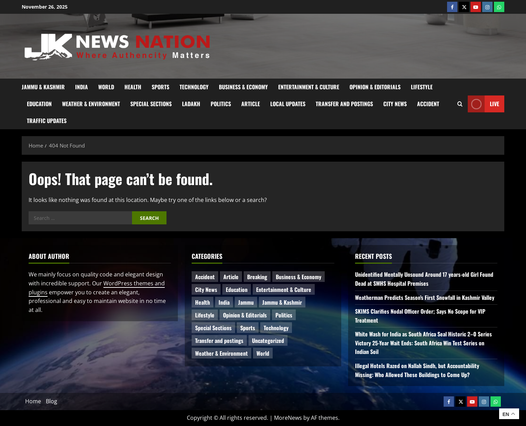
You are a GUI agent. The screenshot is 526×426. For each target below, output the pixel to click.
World (106, 87)
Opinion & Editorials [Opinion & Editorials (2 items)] (245, 315)
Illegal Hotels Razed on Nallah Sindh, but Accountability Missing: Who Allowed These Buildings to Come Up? (417, 370)
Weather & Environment (91, 104)
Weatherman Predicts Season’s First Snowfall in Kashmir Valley (424, 297)
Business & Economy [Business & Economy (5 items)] (298, 277)
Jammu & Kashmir (43, 87)
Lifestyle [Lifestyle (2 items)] (204, 315)
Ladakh (191, 104)
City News (395, 104)
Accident (428, 104)
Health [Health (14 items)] (202, 302)
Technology (194, 87)
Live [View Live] (483, 103)
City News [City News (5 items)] (206, 289)
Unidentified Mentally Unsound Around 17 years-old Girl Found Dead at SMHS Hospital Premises (424, 278)
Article (250, 104)
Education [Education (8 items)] (236, 289)
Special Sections (151, 104)
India (81, 87)
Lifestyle (422, 87)
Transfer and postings (344, 104)
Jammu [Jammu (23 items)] (246, 302)
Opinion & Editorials (375, 87)
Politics (221, 104)
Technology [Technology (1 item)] (276, 328)
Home (33, 401)
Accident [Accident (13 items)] (205, 277)
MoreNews (288, 418)
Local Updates (287, 104)
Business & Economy (243, 87)
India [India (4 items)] (224, 302)
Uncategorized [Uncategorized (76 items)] (268, 340)
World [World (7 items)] (262, 353)
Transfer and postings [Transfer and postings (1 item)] (219, 340)
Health (132, 87)
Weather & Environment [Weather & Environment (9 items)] (221, 353)
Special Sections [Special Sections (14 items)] (213, 328)
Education (39, 104)
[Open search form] (460, 103)
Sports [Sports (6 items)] (247, 328)
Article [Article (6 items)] (231, 277)
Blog (51, 401)
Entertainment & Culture (308, 87)
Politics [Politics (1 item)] (283, 315)
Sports (160, 87)
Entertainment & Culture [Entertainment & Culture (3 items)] (283, 289)
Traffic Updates (47, 120)
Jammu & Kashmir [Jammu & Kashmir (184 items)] (282, 302)
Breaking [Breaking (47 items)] (257, 277)
